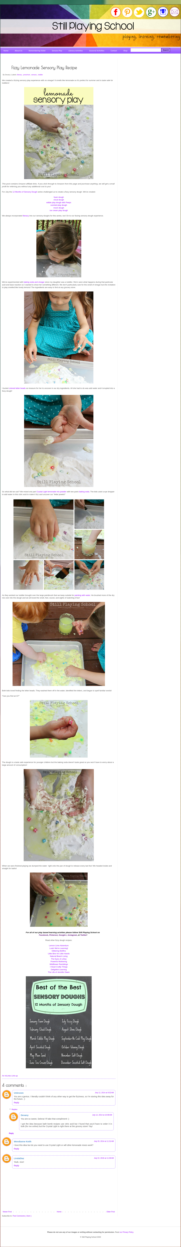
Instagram (72, 935)
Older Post (111, 1212)
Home (59, 1212)
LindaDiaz (19, 1158)
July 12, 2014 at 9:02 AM (104, 1093)
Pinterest (53, 935)
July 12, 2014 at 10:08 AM (102, 1115)
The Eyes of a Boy (59, 959)
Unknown (19, 1093)
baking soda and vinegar (34, 282)
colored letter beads (17, 388)
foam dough (59, 197)
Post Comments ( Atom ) (22, 1216)
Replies (14, 1109)
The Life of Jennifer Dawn (59, 972)
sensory (34, 75)
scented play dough (59, 205)
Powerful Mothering (59, 961)
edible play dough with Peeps (58, 202)
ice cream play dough (59, 210)
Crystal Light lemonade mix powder (51, 492)
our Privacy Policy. (127, 1232)
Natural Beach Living (59, 956)
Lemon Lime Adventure (59, 945)
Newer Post (7, 1212)
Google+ (63, 935)
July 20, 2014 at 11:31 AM (104, 1141)
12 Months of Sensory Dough (25, 192)
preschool (26, 75)
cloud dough (59, 200)
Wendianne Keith (22, 1141)
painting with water (82, 595)
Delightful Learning (59, 969)
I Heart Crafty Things (58, 967)
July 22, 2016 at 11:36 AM (104, 1158)
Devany (24, 1115)
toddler (40, 75)
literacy (19, 75)
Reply (16, 1102)
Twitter (83, 935)
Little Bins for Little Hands (59, 954)
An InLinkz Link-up (10, 1076)
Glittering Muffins (59, 951)
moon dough (58, 208)
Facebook (43, 935)
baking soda (84, 492)
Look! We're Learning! (59, 948)
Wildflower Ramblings (59, 964)
